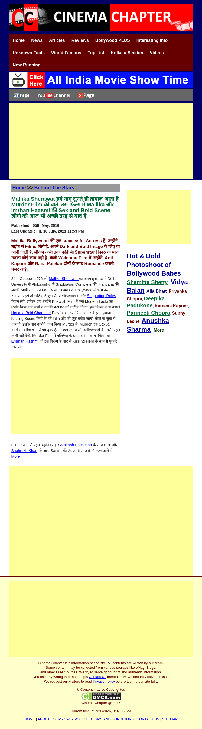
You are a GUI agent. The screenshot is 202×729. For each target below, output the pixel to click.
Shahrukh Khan (24, 450)
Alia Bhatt (156, 291)
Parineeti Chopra (148, 313)
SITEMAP (170, 719)
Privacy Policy (104, 681)
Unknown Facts (29, 52)
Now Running (27, 65)
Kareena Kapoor (171, 306)
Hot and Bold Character (31, 313)
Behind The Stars (54, 187)
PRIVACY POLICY (72, 719)
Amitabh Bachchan (75, 445)
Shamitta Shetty (147, 282)
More (15, 456)
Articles (57, 40)
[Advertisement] (101, 141)
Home (19, 40)
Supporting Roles (101, 296)
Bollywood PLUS (112, 40)
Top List (96, 52)
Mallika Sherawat (64, 278)
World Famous (66, 52)
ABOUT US (47, 719)
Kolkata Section (127, 52)
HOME (29, 719)
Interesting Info (152, 40)
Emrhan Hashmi (24, 341)
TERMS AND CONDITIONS (112, 719)
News (37, 40)
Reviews (80, 40)
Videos (157, 52)
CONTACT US (148, 719)
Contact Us (97, 677)
